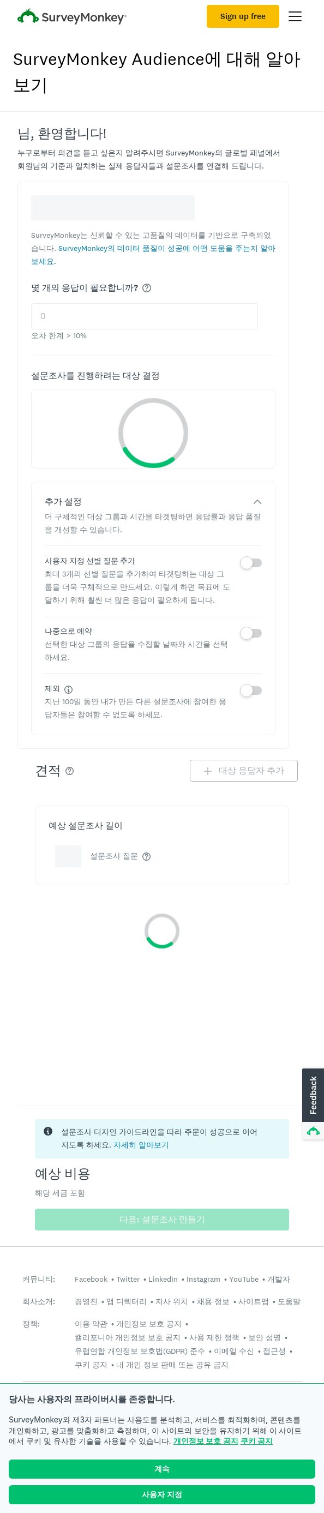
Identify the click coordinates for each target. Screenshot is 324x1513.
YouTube (244, 1279)
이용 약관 (91, 1324)
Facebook (91, 1279)
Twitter (128, 1279)
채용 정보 (213, 1301)
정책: (31, 1324)
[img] (146, 288)
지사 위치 (171, 1301)
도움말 (289, 1301)
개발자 (278, 1279)
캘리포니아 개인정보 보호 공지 (128, 1337)
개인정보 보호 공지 (205, 1440)
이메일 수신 (234, 1351)
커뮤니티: (38, 1279)
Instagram (203, 1279)
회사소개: (38, 1301)
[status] (162, 1138)
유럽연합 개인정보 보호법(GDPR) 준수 (140, 1351)
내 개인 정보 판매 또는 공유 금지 (172, 1365)
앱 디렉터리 (126, 1301)
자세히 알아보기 (141, 1145)
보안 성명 (264, 1337)
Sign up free (243, 16)
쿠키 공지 (257, 1440)
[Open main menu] (295, 16)
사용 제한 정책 (214, 1337)
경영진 (86, 1301)
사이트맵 (253, 1301)
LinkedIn (163, 1279)
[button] (312, 1104)
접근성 (274, 1351)
